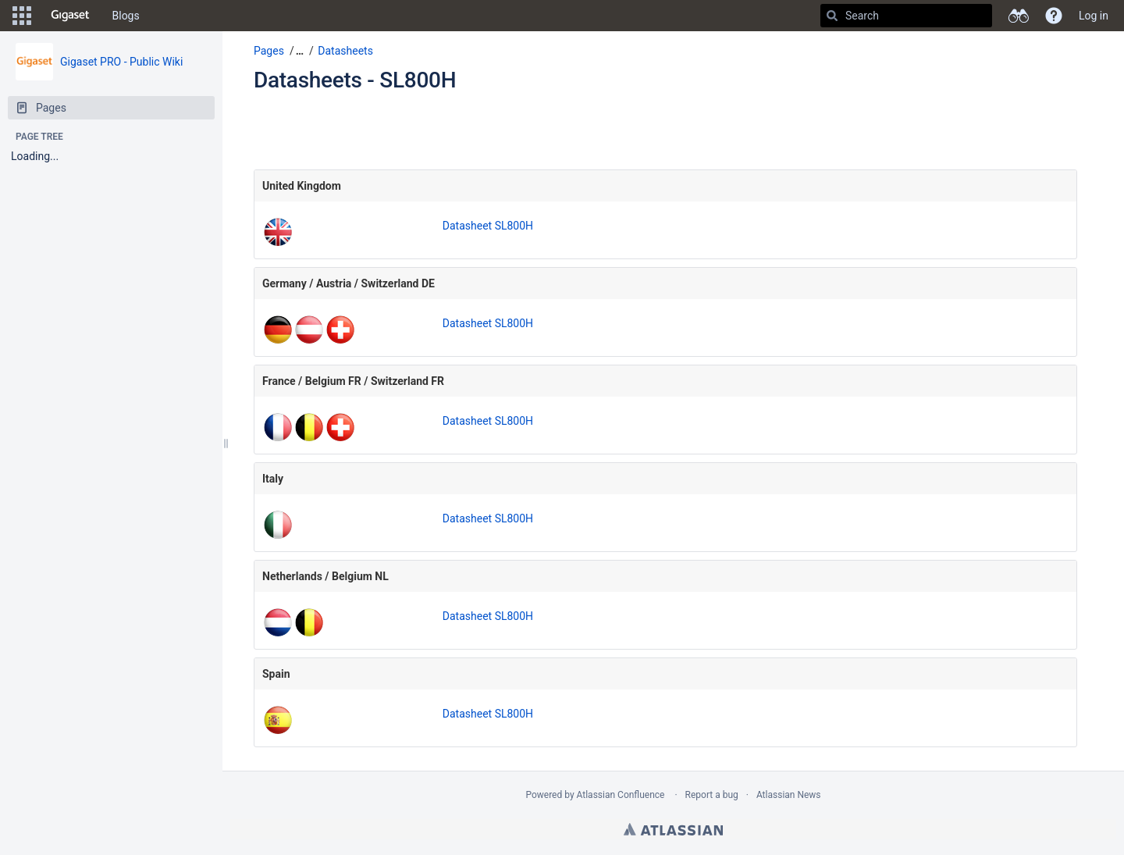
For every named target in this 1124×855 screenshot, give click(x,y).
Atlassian (673, 829)
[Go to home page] (70, 15)
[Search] (832, 15)
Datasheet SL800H (488, 225)
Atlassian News (788, 794)
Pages (269, 51)
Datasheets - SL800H (355, 80)
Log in (1093, 15)
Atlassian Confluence (621, 794)
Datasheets (345, 51)
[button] (22, 15)
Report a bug (711, 794)
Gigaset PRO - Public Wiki (121, 61)
